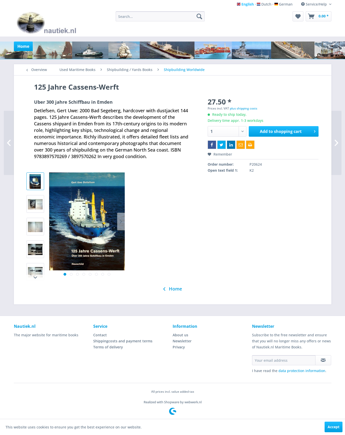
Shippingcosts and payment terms (122, 341)
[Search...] (160, 16)
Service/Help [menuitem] (314, 4)
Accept (333, 426)
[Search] (199, 16)
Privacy (179, 347)
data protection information (301, 370)
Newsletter (182, 341)
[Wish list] (298, 16)
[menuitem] (160, 16)
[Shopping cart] (318, 16)
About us (180, 335)
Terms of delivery (108, 347)
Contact (100, 335)
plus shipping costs (243, 108)
